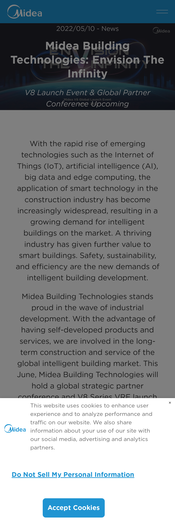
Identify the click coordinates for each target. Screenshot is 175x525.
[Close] (169, 402)
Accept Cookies (73, 508)
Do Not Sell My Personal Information (73, 475)
